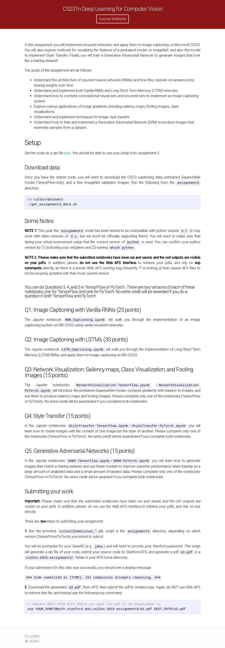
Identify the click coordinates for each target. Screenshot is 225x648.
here (67, 153)
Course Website (112, 19)
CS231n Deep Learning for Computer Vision (112, 9)
